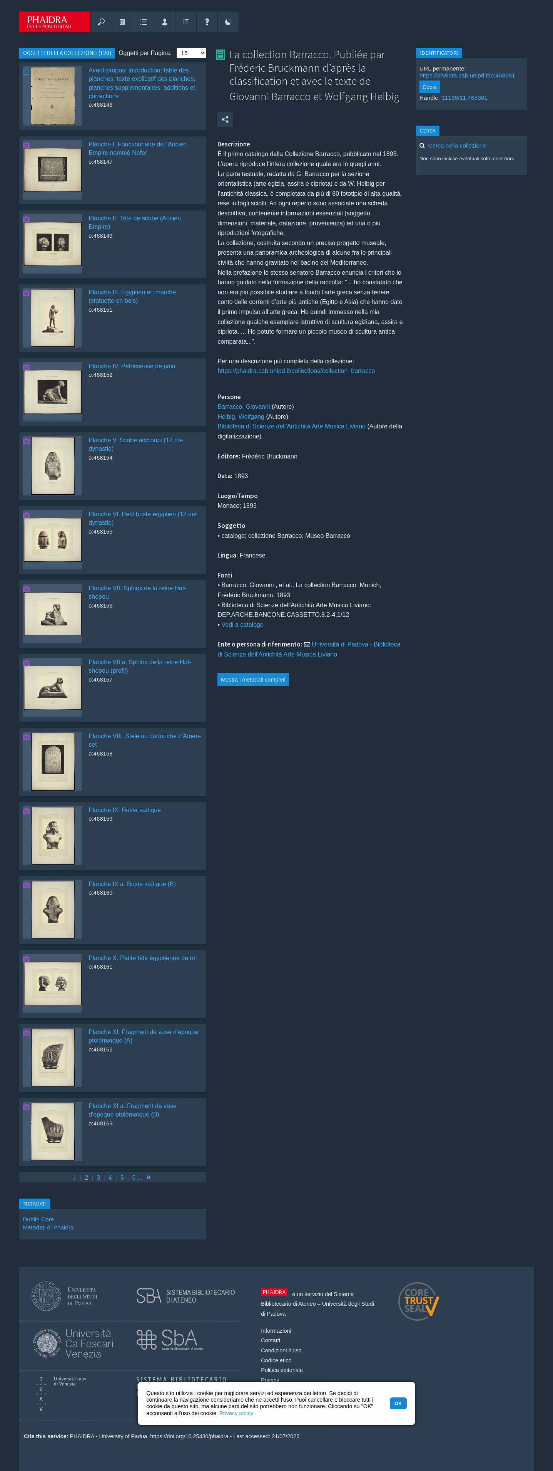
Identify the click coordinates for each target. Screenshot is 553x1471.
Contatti (270, 1340)
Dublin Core (38, 1219)
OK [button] (398, 1403)
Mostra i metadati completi (253, 680)
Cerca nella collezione (457, 145)
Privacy (270, 1380)
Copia (429, 87)
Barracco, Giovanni (244, 406)
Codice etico (276, 1360)
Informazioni (276, 1331)
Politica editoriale (282, 1370)
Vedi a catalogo (242, 624)
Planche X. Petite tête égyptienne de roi (143, 958)
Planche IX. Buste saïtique (125, 810)
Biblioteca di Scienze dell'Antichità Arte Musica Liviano (291, 426)
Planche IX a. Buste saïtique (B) (132, 884)
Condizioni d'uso (281, 1350)
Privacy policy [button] (236, 1413)
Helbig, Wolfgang (241, 416)
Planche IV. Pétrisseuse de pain (132, 366)
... (139, 1177)
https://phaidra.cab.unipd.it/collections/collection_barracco (296, 371)
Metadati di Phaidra (48, 1227)
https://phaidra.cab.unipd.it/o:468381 (467, 75)
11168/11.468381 (464, 97)
